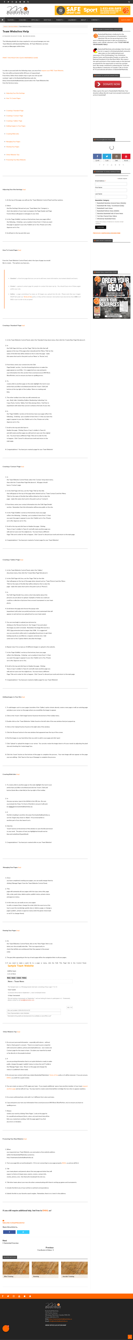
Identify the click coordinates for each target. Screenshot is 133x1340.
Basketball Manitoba (8, 1334)
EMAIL (9, 1078)
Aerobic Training (68, 1269)
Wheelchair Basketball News (106, 219)
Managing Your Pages (13, 141)
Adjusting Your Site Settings (15, 93)
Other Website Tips (12, 154)
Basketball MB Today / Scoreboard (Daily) (110, 206)
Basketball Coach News (105, 208)
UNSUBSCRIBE (115, 233)
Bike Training (8, 1269)
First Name (98, 187)
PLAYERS (11, 20)
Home (5, 26)
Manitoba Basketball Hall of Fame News (110, 213)
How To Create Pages (13, 98)
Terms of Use (28, 297)
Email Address (100, 181)
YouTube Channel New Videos (107, 216)
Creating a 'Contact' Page (14, 116)
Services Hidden (13, 26)
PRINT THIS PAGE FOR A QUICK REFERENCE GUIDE (20, 58)
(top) (24, 189)
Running (36, 1269)
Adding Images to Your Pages (15, 126)
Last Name (98, 194)
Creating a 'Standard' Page (14, 110)
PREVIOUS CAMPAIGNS (101, 233)
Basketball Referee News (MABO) (108, 211)
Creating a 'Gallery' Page (14, 121)
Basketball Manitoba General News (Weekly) (111, 203)
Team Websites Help (16, 31)
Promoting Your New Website (16, 160)
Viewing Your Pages (12, 147)
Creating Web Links (12, 134)
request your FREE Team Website (52, 70)
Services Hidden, (30, 36)
